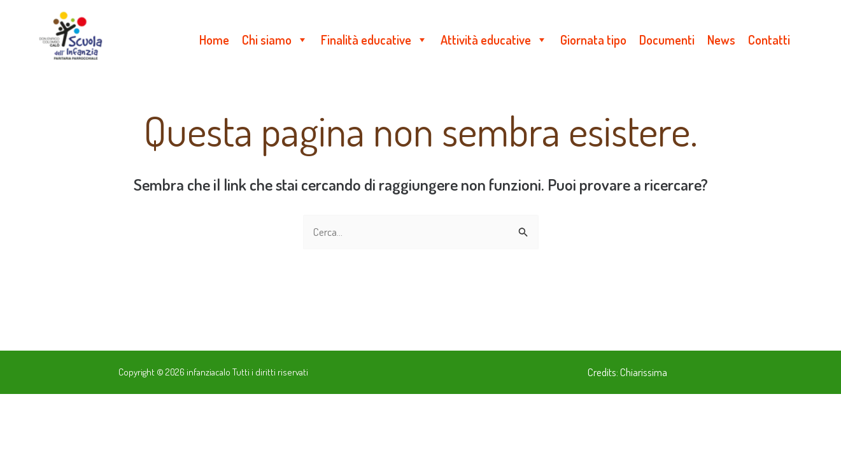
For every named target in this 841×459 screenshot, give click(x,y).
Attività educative (494, 39)
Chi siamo (275, 39)
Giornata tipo (593, 39)
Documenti (667, 39)
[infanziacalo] (70, 38)
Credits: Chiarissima (627, 372)
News (721, 39)
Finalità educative (374, 39)
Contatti (769, 39)
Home (214, 39)
